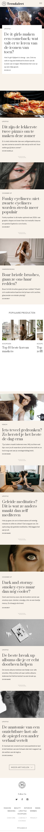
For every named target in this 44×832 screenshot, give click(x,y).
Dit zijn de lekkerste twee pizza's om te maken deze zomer (19, 132)
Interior (28, 808)
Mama (37, 808)
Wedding (11, 811)
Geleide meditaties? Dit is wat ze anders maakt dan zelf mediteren (19, 508)
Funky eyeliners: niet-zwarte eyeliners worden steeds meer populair (21, 205)
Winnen (33, 811)
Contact (23, 818)
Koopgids (6, 344)
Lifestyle (23, 811)
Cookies (22, 821)
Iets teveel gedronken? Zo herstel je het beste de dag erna (22, 435)
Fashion (7, 808)
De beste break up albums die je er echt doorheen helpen (20, 660)
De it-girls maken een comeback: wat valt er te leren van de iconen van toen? (21, 43)
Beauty (17, 808)
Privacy (33, 818)
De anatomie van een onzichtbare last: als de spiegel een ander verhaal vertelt (20, 734)
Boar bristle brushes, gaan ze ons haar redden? (21, 279)
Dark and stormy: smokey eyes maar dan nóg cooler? (18, 587)
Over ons (11, 818)
